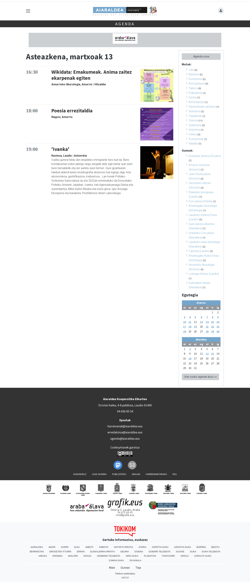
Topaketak (195, 116)
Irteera (193, 134)
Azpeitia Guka (160, 547)
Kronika (57, 556)
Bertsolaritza (196, 102)
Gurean (125, 567)
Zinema (193, 120)
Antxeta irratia (123, 547)
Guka (193, 551)
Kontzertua (195, 79)
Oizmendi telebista (108, 556)
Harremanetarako (156, 474)
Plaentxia (150, 556)
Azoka (193, 97)
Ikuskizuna (195, 125)
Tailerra (193, 88)
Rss (175, 474)
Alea (77, 547)
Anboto (103, 547)
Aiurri (64, 547)
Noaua (87, 556)
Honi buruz (79, 474)
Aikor (51, 547)
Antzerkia (194, 129)
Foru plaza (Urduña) (200, 201)
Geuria (124, 551)
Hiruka (43, 556)
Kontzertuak (196, 139)
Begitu (215, 547)
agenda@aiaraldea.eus (125, 438)
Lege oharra (99, 474)
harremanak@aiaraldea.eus (125, 426)
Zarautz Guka (202, 556)
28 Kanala (135, 560)
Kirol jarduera (197, 83)
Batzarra (194, 74)
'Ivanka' (60, 149)
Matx (112, 567)
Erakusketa (195, 93)
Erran (81, 551)
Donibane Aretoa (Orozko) (205, 156)
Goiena (138, 551)
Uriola (184, 556)
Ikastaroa (195, 111)
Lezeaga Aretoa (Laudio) (204, 273)
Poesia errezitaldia (72, 111)
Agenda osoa (201, 56)
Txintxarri (168, 556)
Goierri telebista (159, 551)
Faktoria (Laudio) (199, 251)
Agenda (125, 24)
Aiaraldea (36, 547)
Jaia (191, 69)
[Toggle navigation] (28, 11)
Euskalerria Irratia (102, 551)
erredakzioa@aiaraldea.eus (125, 432)
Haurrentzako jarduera (202, 106)
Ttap (138, 567)
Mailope (73, 556)
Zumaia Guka (116, 560)
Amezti (89, 547)
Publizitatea (119, 474)
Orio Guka (132, 556)
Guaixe (180, 551)
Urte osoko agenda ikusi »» (200, 376)
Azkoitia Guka (182, 547)
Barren (201, 547)
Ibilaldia (193, 143)
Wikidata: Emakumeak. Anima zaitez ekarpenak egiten (91, 75)
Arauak (136, 474)
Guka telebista (211, 551)
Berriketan (37, 551)
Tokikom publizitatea (125, 573)
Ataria (142, 547)
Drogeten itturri (60, 551)
